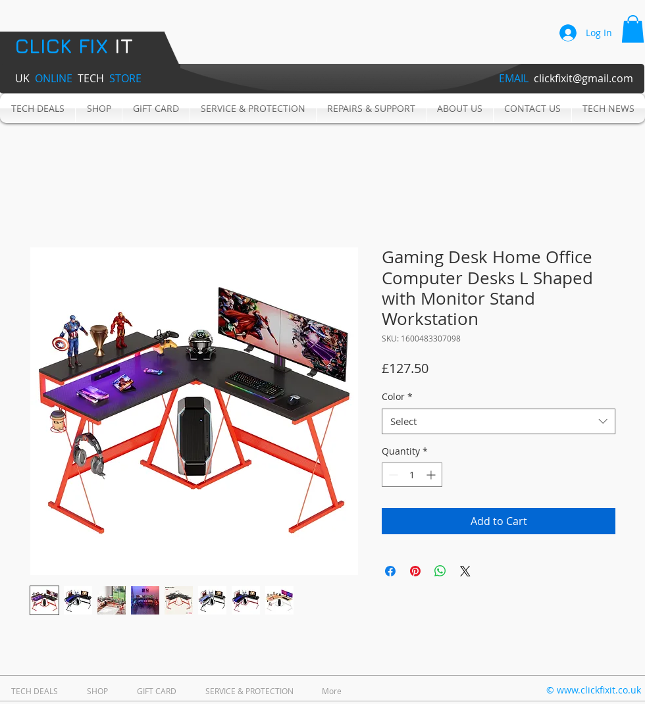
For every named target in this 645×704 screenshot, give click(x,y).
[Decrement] (392, 474)
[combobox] (498, 421)
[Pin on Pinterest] (415, 571)
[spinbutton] (412, 474)
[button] (632, 29)
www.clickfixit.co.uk (599, 690)
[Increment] (432, 474)
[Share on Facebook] (390, 571)
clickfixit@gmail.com (583, 78)
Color (397, 396)
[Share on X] (465, 571)
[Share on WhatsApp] (440, 571)
